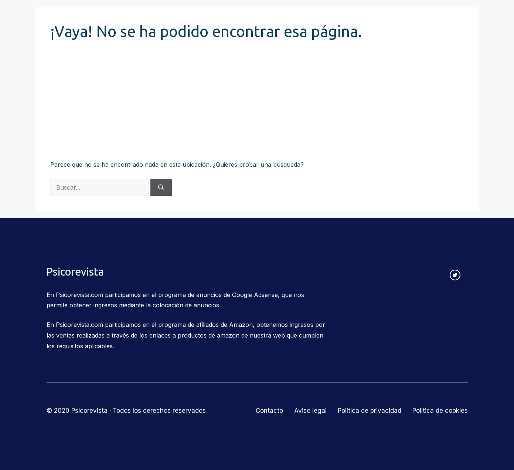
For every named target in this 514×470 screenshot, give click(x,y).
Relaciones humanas (219, 19)
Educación (282, 19)
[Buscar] (161, 187)
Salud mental (336, 19)
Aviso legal (310, 410)
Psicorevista (69, 19)
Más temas (390, 19)
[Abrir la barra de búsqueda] (463, 19)
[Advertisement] (257, 104)
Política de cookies (440, 410)
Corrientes (156, 19)
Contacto (433, 19)
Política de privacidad (369, 410)
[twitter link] (455, 275)
